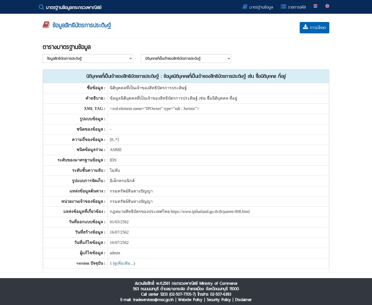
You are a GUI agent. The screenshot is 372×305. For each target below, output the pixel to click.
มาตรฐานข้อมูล (258, 7)
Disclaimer (243, 299)
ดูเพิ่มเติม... (124, 263)
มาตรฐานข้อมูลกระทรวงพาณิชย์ (70, 7)
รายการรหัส (293, 7)
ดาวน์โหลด (314, 27)
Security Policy (219, 299)
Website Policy (190, 299)
